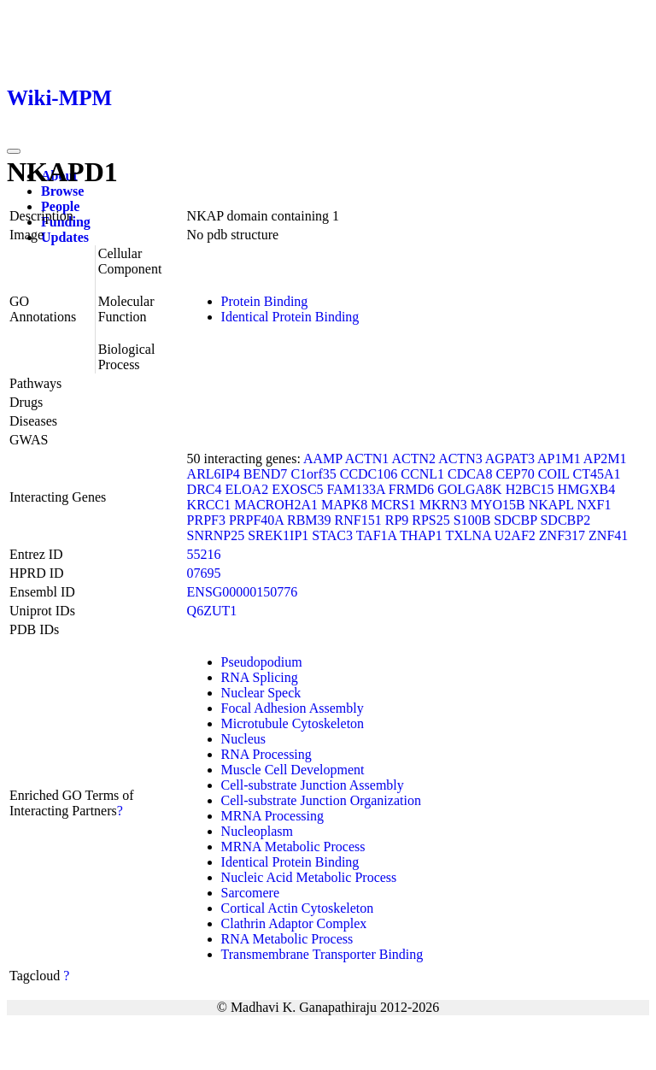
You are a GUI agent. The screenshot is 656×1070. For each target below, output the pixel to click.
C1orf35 (313, 474)
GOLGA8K (469, 489)
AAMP (323, 458)
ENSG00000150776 (242, 592)
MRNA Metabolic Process (293, 846)
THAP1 (421, 535)
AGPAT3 (510, 458)
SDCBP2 (565, 520)
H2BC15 (530, 489)
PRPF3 (206, 520)
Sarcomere (250, 892)
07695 (204, 573)
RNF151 (358, 520)
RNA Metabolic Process (287, 939)
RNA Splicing (259, 677)
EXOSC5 (297, 489)
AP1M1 (559, 458)
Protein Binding (264, 301)
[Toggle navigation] (13, 151)
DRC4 (204, 489)
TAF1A (376, 535)
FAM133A (356, 489)
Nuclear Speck (261, 692)
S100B (472, 520)
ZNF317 (562, 535)
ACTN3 (460, 458)
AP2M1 (605, 458)
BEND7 (265, 474)
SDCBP (515, 520)
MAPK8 (344, 504)
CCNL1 (422, 474)
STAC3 (332, 535)
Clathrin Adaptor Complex (294, 923)
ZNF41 (608, 535)
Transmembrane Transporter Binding (322, 954)
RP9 (397, 520)
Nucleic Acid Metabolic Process (309, 877)
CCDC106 (369, 474)
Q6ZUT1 (212, 610)
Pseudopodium (261, 662)
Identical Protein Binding (290, 316)
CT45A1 (596, 474)
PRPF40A (256, 520)
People (60, 206)
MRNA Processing (272, 815)
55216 (204, 554)
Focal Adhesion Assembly (292, 708)
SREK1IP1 (278, 535)
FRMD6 (411, 489)
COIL (554, 474)
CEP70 (514, 474)
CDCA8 (470, 474)
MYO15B (498, 504)
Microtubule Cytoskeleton (293, 723)
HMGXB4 (587, 489)
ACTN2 (413, 458)
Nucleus (243, 739)
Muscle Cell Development (293, 769)
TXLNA (467, 535)
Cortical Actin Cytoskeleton (297, 908)
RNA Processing (266, 754)
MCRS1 (393, 504)
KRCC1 (209, 504)
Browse (62, 191)
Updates (65, 237)
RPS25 (430, 520)
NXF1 (594, 504)
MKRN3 (443, 504)
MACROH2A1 (276, 504)
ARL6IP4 (213, 474)
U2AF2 (515, 535)
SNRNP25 (216, 535)
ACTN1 (367, 458)
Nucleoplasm (257, 831)
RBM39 (309, 520)
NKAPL (551, 504)
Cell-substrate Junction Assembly (312, 785)
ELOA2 (246, 489)
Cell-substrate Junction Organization (321, 800)
